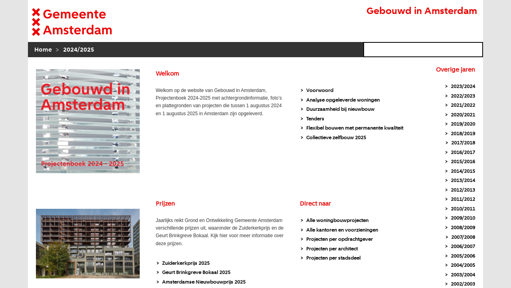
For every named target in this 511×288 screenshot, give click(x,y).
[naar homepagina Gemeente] (84, 22)
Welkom (167, 74)
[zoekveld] (423, 49)
